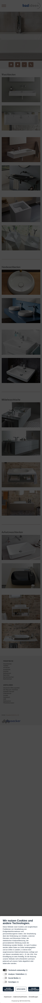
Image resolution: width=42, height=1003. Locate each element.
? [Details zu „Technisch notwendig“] (29, 970)
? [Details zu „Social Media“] (22, 978)
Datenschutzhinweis (20, 997)
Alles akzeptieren (33, 989)
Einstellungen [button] (33, 997)
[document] (21, 943)
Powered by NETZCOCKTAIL (21, 1001)
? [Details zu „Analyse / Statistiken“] (28, 974)
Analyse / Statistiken (16, 974)
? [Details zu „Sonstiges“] (20, 982)
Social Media (13, 978)
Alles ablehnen (8, 989)
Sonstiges (12, 982)
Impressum (8, 997)
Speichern (21, 989)
